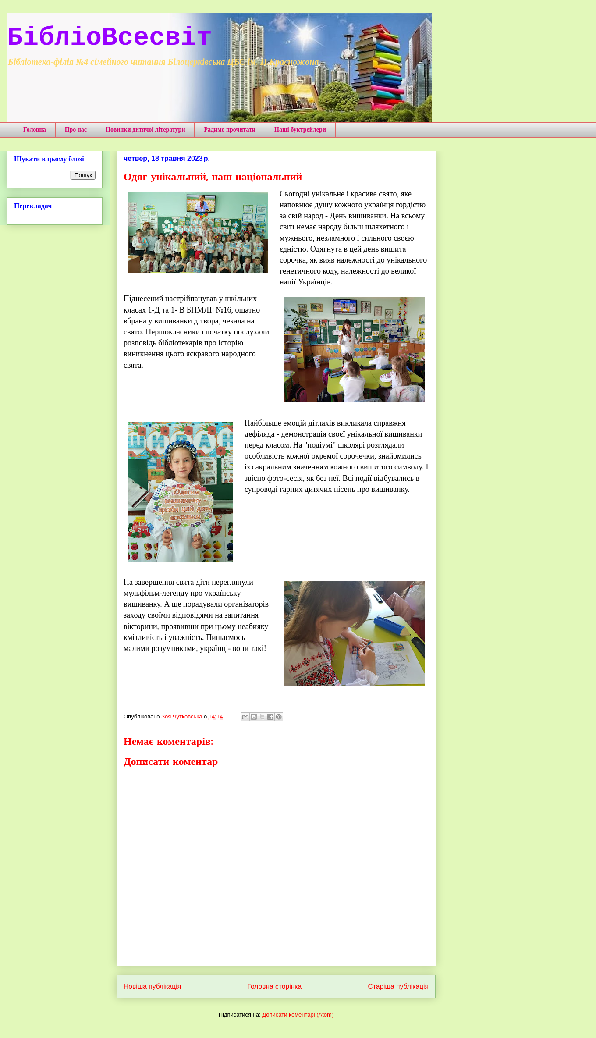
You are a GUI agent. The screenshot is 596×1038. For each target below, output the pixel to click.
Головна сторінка (275, 986)
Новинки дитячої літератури (145, 129)
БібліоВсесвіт (109, 38)
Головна (34, 129)
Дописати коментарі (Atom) (297, 1014)
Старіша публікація (398, 986)
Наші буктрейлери (300, 129)
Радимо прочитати (229, 129)
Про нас (76, 129)
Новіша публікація (152, 986)
